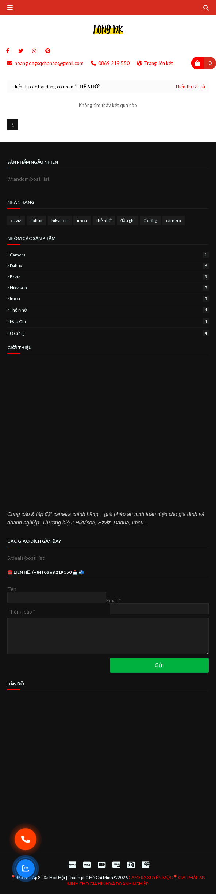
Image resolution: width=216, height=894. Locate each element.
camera (173, 220)
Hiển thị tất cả (190, 86)
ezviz (16, 220)
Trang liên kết (155, 63)
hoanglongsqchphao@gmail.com (45, 63)
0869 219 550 (110, 63)
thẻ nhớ (103, 220)
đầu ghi (127, 220)
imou (82, 220)
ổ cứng (150, 220)
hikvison (59, 220)
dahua (36, 220)
